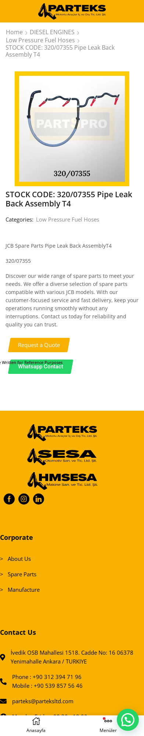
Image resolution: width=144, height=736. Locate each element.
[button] (39, 345)
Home (14, 32)
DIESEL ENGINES (52, 32)
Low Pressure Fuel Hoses (40, 40)
